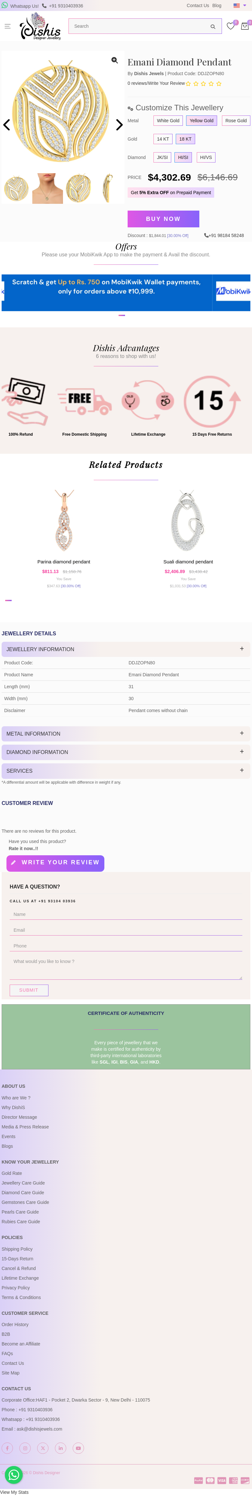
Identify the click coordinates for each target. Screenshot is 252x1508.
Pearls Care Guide (20, 1224)
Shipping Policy (17, 1262)
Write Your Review (166, 83)
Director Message (19, 1130)
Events (9, 1149)
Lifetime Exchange (20, 1291)
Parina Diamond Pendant (63, 574)
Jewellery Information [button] (40, 665)
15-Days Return (17, 1271)
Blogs (7, 1159)
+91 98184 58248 (226, 232)
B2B (6, 1347)
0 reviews (137, 83)
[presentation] (7, 125)
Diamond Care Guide (23, 1205)
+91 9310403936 (35, 1422)
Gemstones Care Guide (25, 1215)
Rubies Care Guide (21, 1234)
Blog (216, 5)
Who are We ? (16, 1110)
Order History (15, 1337)
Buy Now (163, 217)
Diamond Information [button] (37, 768)
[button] (122, 339)
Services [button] (19, 787)
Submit (28, 1003)
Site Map (10, 1385)
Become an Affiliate (21, 1356)
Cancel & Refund (19, 1281)
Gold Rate (12, 1186)
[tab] (126, 665)
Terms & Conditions (21, 1310)
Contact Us (198, 5)
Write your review (61, 878)
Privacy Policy (16, 1300)
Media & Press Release (25, 1139)
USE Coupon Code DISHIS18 (136, 10)
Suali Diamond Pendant (188, 574)
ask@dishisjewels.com (39, 1442)
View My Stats (14, 1505)
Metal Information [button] (33, 750)
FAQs (7, 1366)
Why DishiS (13, 1120)
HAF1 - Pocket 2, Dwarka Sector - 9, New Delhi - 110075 (93, 1413)
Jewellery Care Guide (23, 1195)
